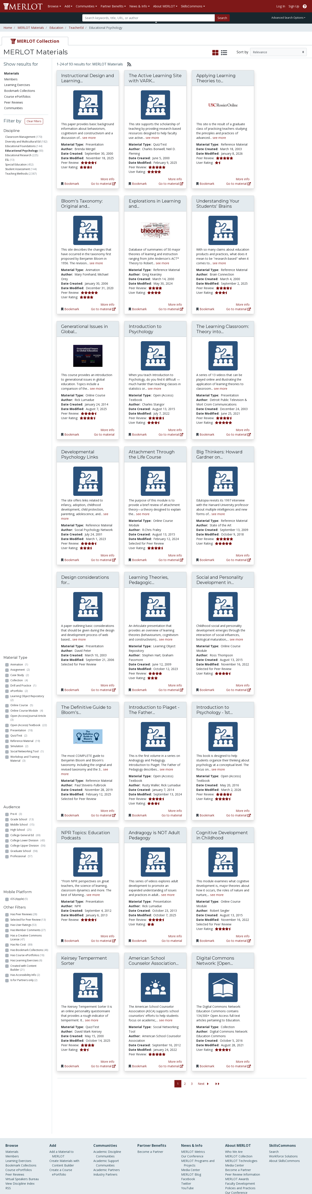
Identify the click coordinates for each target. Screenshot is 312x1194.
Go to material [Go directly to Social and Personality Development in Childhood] (238, 690)
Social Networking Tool (27, 276)
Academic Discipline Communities (107, 1114)
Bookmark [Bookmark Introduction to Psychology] (139, 434)
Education (56, 28)
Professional (21, 343)
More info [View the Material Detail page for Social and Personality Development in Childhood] (243, 685)
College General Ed (25, 322)
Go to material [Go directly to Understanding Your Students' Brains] (238, 309)
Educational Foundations (20, 146)
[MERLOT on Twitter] (282, 1178)
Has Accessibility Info (25, 435)
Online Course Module (26, 235)
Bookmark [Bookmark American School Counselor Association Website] (139, 1066)
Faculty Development (240, 1144)
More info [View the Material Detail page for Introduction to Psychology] (175, 430)
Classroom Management (20, 137)
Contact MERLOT (187, 1174)
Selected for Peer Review (28, 380)
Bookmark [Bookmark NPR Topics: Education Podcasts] (71, 941)
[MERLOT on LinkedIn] (293, 1178)
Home (7, 28)
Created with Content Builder (23, 428)
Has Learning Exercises (26, 421)
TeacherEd (76, 28)
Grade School (22, 306)
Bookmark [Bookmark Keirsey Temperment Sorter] (71, 1066)
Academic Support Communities (106, 1123)
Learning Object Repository (27, 223)
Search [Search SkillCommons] (274, 1112)
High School (20, 317)
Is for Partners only (23, 441)
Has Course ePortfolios (27, 415)
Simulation (19, 271)
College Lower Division (27, 327)
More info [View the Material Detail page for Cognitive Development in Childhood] (243, 936)
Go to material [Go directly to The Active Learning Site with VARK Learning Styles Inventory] (171, 184)
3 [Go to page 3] (192, 1084)
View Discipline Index (19, 1144)
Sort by (242, 52)
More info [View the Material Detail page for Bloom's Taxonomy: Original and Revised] (107, 304)
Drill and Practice (23, 210)
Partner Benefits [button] (112, 6)
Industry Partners (105, 1135)
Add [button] (67, 6)
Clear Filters (34, 121)
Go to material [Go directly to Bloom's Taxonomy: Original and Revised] (103, 309)
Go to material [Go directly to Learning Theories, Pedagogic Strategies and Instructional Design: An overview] (171, 690)
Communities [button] (85, 6)
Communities (13, 108)
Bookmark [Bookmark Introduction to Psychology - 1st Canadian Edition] (207, 815)
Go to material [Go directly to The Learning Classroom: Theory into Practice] (238, 434)
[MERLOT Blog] (304, 1178)
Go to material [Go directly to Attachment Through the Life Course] (171, 560)
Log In (280, 6)
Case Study (19, 200)
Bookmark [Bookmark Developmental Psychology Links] (71, 560)
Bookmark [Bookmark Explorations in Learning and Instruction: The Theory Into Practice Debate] (139, 309)
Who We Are (234, 1112)
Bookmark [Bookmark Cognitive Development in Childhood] (207, 941)
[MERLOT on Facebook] (271, 1178)
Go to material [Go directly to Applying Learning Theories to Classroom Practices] (238, 184)
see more (89, 138)
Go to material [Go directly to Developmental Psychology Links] (103, 560)
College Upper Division (27, 333)
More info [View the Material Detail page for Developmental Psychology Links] (107, 555)
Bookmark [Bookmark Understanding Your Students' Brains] (207, 309)
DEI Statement (235, 1162)
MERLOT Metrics (193, 1112)
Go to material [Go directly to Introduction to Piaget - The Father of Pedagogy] (172, 815)
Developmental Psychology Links (79, 454)
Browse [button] (53, 6)
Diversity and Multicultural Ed (23, 141)
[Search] (148, 18)
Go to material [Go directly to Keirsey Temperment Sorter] (103, 1066)
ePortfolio (19, 215)
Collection (19, 205)
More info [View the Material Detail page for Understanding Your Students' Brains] (243, 304)
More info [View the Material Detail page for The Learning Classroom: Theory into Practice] (243, 430)
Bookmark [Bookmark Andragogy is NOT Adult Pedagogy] (139, 941)
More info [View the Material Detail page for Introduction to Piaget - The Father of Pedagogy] (175, 811)
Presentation (21, 255)
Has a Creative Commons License (26, 398)
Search (222, 18)
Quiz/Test (18, 260)
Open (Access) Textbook (28, 250)
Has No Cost (21, 405)
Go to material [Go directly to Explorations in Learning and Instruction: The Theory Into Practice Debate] (171, 309)
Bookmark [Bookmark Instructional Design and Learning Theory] (71, 184)
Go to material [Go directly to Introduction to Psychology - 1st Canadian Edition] (238, 815)
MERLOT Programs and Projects (197, 1123)
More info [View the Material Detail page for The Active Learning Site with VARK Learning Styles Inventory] (175, 179)
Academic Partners (106, 1131)
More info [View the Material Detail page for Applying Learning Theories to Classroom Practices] (243, 179)
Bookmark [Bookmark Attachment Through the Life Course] (139, 560)
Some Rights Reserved (157, 1174)
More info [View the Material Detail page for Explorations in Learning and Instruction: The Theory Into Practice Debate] (175, 304)
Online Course (21, 230)
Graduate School (23, 338)
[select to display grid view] (215, 53)
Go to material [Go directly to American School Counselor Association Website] (171, 1066)
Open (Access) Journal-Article (28, 243)
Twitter (186, 1144)
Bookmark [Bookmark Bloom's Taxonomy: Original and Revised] (71, 309)
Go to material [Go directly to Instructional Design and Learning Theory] (103, 184)
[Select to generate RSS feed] (127, 64)
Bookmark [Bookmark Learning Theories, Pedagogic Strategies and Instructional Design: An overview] (139, 690)
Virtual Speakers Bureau (22, 1140)
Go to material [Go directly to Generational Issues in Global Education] (104, 434)
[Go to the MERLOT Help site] (305, 6)
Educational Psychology (21, 150)
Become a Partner (150, 1112)
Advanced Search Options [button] (287, 17)
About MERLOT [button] (164, 6)
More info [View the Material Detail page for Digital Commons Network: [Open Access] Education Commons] (243, 1061)
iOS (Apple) (19, 359)
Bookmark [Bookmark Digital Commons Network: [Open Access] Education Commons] (207, 1066)
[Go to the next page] (204, 1084)
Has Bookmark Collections (29, 410)
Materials (11, 73)
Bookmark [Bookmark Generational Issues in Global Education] (71, 434)
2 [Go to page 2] (185, 1084)
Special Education (16, 164)
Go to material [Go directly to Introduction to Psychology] (171, 434)
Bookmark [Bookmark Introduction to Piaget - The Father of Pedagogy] (139, 815)
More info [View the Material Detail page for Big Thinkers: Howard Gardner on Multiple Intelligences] (243, 555)
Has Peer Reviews (23, 374)
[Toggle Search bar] (156, 22)
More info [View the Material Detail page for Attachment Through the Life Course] (175, 555)
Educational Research (18, 155)
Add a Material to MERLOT (61, 1114)
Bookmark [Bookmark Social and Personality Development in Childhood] (207, 690)
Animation (19, 189)
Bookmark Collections (19, 91)
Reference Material (25, 266)
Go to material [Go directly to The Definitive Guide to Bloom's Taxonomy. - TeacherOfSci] (103, 815)
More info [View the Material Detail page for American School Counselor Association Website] (175, 1061)
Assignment (20, 194)
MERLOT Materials (31, 28)
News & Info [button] (138, 6)
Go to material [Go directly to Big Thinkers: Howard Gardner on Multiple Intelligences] (238, 560)
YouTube (187, 1149)
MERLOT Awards (237, 1140)
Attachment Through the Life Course (152, 454)
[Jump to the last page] (217, 1084)
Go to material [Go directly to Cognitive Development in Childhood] (238, 941)
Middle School (22, 311)
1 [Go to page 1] (178, 1084)
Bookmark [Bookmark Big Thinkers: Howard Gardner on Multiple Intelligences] (207, 560)
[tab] (35, 41)
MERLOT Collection (238, 1117)
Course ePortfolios (17, 96)
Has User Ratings (23, 385)
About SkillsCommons (284, 1121)
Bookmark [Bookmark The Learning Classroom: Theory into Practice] (207, 434)
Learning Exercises (17, 85)
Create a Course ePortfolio (60, 1133)
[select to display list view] (224, 53)
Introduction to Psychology (145, 329)
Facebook (188, 1140)
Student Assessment (17, 169)
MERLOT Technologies (241, 1121)
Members (11, 79)
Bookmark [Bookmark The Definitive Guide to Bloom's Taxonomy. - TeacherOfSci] (71, 815)
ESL (7, 160)
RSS (8, 1149)
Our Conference (192, 1117)
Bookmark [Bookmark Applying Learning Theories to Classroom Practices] (207, 184)
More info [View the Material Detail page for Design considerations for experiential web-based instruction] (107, 685)
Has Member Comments (28, 391)
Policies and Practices (240, 1149)
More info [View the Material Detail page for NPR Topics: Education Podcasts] (107, 936)
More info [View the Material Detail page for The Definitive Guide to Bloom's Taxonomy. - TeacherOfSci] (107, 811)
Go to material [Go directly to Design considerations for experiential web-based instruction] (103, 690)
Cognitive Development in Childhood (222, 835)
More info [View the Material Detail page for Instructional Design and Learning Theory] (107, 179)
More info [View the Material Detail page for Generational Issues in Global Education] (107, 430)
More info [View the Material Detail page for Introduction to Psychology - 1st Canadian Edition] (243, 811)
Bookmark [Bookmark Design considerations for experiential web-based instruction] (71, 690)
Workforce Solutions (283, 1117)
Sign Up (294, 6)
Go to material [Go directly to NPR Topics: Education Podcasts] (103, 941)
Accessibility (233, 1158)
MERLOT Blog (191, 1135)
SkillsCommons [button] (191, 6)
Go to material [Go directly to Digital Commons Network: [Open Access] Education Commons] (238, 1066)
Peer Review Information (242, 1135)
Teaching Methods (16, 173)
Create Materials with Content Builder (64, 1123)
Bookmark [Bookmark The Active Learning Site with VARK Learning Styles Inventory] (139, 184)
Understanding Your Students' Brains (217, 203)
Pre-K (16, 301)
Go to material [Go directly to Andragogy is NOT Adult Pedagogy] (172, 941)
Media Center (190, 1131)
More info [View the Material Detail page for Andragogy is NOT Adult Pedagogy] (175, 936)
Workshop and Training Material (24, 283)
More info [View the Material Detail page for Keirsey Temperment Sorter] (107, 1061)
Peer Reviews (13, 102)
